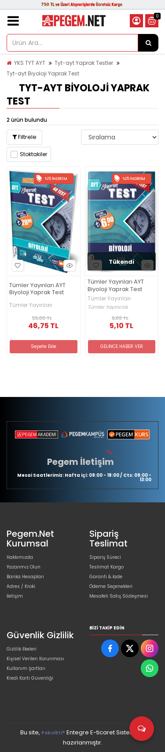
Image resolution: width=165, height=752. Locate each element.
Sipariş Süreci (105, 557)
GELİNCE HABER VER (121, 346)
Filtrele (24, 137)
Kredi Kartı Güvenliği (30, 678)
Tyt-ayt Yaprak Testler (84, 63)
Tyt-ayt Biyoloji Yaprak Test (43, 73)
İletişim (15, 596)
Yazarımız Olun (23, 567)
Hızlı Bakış (68, 265)
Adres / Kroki (21, 586)
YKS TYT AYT (29, 63)
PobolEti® (53, 733)
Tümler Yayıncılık (108, 307)
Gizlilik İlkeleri (22, 649)
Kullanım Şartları (26, 668)
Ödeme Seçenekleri (110, 586)
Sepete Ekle (43, 346)
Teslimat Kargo (106, 567)
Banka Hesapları (25, 576)
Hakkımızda (20, 557)
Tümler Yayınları (30, 305)
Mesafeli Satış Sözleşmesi (118, 596)
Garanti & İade (105, 576)
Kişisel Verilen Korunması (35, 658)
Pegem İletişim (80, 462)
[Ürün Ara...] (148, 43)
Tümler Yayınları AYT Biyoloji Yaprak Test (37, 289)
